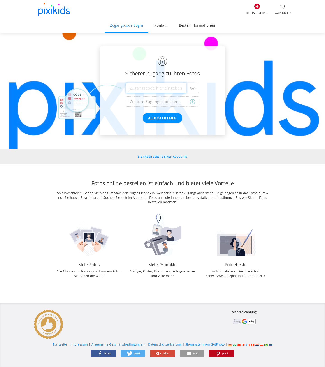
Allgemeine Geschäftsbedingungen (117, 344)
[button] (103, 353)
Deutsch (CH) (257, 9)
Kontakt (160, 25)
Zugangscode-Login (126, 25)
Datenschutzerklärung (165, 344)
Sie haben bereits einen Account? (162, 157)
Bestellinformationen (197, 25)
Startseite (60, 344)
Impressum (79, 344)
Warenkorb (283, 9)
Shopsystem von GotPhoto (205, 344)
